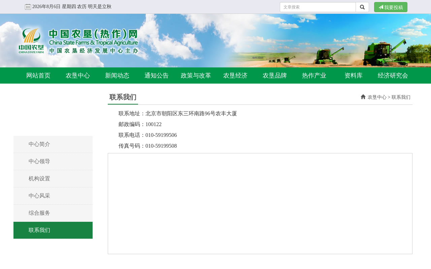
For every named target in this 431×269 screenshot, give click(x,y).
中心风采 (39, 196)
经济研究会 (393, 75)
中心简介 (39, 144)
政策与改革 (196, 75)
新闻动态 (117, 75)
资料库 (353, 75)
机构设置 (39, 178)
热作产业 (314, 75)
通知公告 (156, 75)
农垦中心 (78, 75)
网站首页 (38, 75)
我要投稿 (390, 7)
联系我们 (39, 230)
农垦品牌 (275, 75)
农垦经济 (235, 75)
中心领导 (39, 161)
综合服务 (39, 213)
